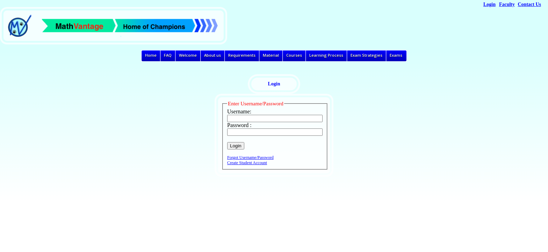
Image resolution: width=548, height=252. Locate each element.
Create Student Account (247, 162)
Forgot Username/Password (250, 157)
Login (489, 4)
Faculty (507, 4)
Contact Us (529, 4)
